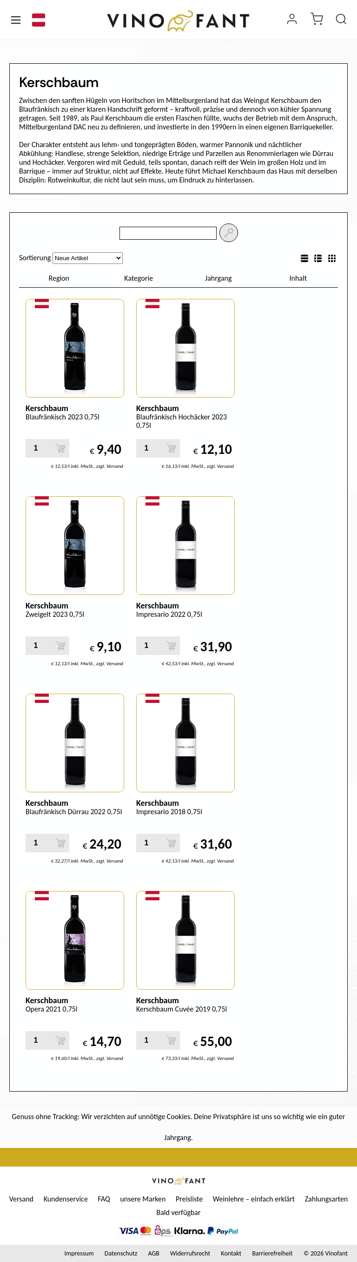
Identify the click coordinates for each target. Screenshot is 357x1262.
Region (59, 278)
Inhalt (298, 278)
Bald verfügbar (178, 1212)
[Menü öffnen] (15, 20)
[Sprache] (39, 20)
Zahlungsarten (326, 1199)
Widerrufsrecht (190, 1253)
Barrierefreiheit (272, 1253)
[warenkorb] (316, 20)
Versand (21, 1199)
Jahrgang (218, 278)
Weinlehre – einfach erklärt (254, 1199)
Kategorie (138, 278)
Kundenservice (66, 1199)
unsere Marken (142, 1199)
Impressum (78, 1253)
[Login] (291, 20)
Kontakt (231, 1253)
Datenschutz (121, 1253)
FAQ (104, 1199)
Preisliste (189, 1199)
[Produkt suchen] (341, 20)
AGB (153, 1253)
